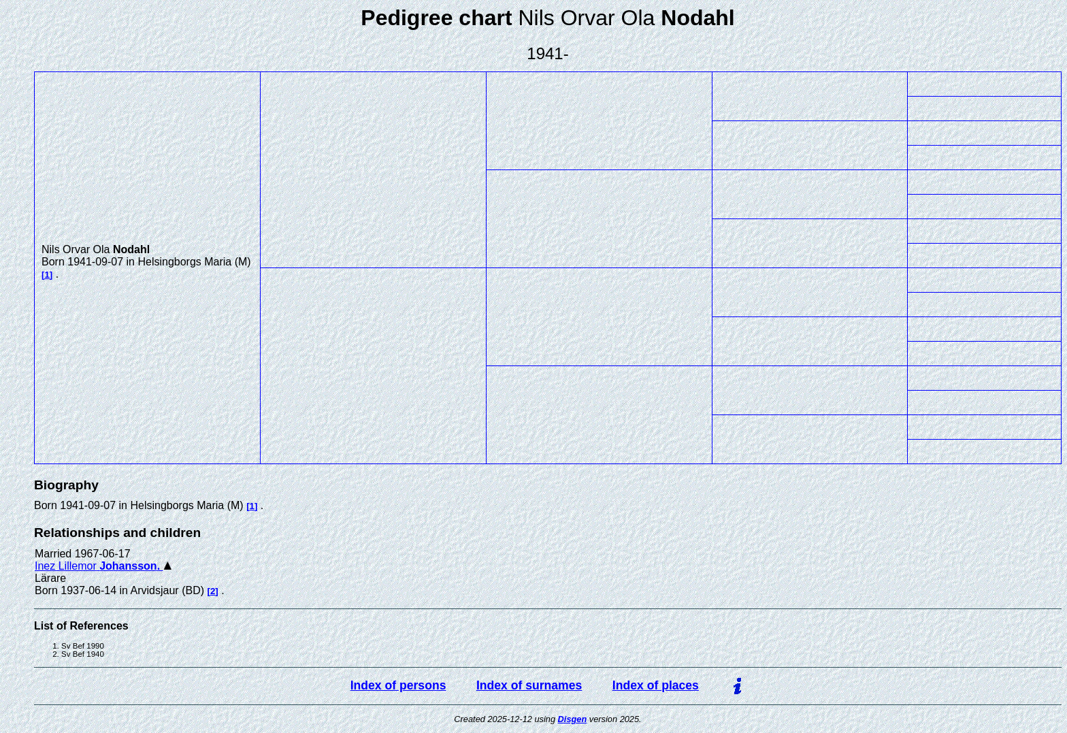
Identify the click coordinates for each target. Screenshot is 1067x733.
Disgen (572, 719)
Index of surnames (529, 685)
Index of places (655, 685)
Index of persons (398, 685)
